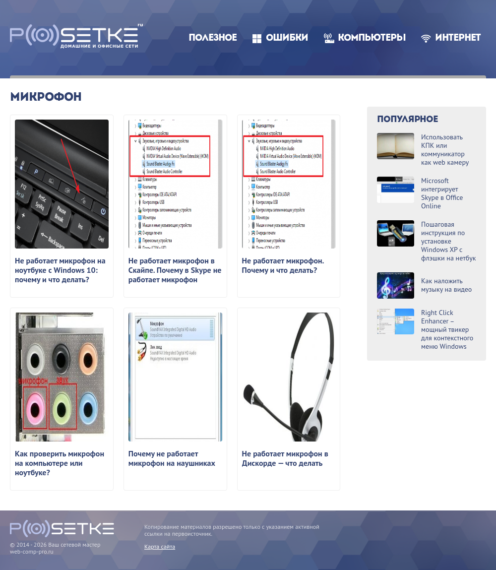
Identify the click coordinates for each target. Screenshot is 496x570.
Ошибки (287, 38)
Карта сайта (159, 546)
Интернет (458, 38)
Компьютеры (372, 38)
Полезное (212, 38)
